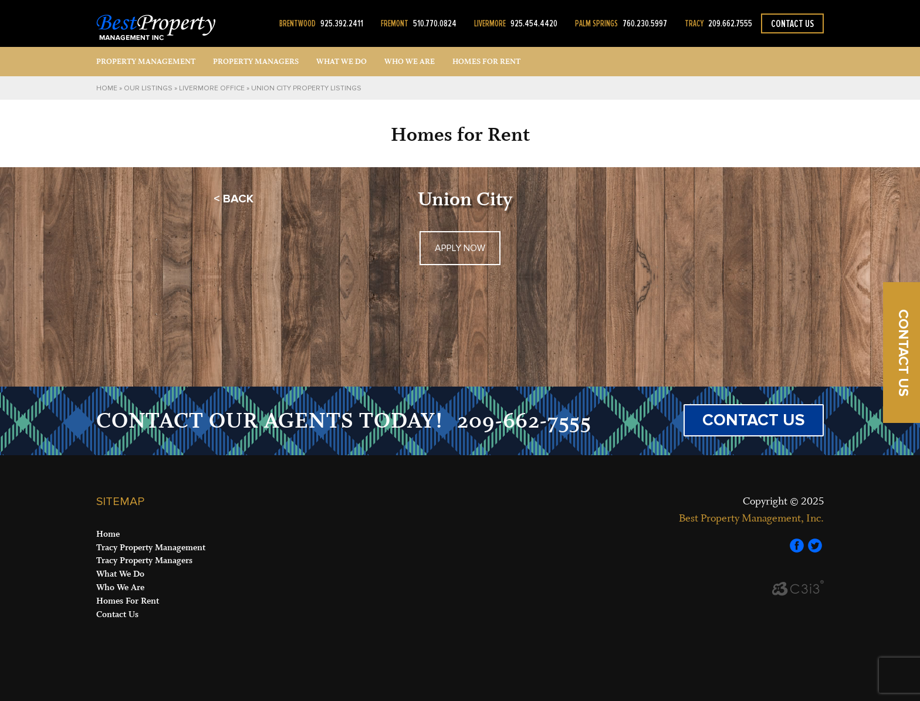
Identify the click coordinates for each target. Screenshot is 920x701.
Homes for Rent (486, 61)
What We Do (341, 61)
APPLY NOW (460, 248)
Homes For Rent (127, 601)
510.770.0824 (418, 23)
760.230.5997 (621, 23)
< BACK (233, 199)
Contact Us (792, 23)
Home (106, 88)
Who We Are (409, 61)
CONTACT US (753, 420)
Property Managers (256, 61)
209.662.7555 (718, 23)
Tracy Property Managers (144, 560)
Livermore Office (212, 88)
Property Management (145, 61)
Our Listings (148, 88)
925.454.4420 (515, 23)
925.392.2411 (321, 23)
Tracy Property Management (150, 547)
